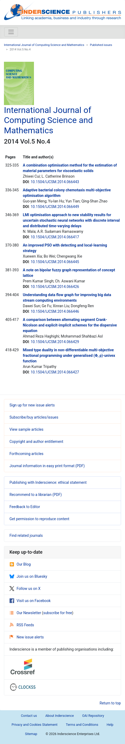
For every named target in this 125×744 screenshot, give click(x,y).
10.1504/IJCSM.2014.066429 (55, 342)
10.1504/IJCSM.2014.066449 (55, 207)
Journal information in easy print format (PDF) (47, 466)
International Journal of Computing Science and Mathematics (44, 45)
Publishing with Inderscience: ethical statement (48, 482)
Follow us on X (25, 588)
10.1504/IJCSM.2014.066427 (55, 372)
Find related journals (26, 535)
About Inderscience (59, 716)
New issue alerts (27, 637)
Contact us (29, 716)
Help (110, 725)
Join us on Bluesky (28, 576)
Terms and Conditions (82, 725)
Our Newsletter (26, 613)
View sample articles (26, 429)
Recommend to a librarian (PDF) (35, 494)
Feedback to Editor (24, 507)
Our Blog (20, 564)
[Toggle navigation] (11, 32)
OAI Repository (93, 716)
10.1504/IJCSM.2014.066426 (55, 287)
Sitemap (31, 734)
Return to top (110, 703)
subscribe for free (57, 613)
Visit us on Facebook (30, 601)
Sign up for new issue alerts (32, 405)
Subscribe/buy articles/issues (33, 417)
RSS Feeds (22, 625)
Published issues (101, 45)
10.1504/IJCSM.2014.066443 (55, 182)
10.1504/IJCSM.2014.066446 (55, 311)
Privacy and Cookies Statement (34, 725)
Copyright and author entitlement (36, 441)
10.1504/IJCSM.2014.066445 (55, 262)
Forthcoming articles (26, 454)
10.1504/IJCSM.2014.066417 (55, 237)
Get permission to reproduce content (39, 519)
